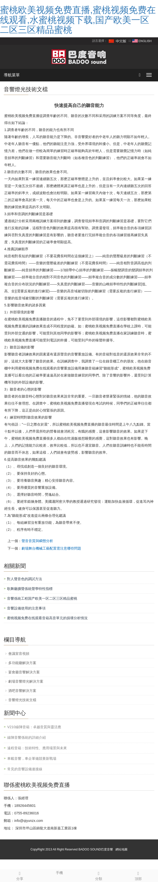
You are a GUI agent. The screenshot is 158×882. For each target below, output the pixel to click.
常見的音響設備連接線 (24, 769)
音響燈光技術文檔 (22, 700)
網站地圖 (121, 849)
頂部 (138, 875)
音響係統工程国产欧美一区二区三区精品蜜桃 (42, 598)
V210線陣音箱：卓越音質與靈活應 (34, 727)
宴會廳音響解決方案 (24, 672)
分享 (20, 875)
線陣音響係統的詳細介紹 (26, 737)
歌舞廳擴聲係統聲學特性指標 (30, 589)
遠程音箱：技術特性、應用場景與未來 (37, 748)
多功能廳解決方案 (22, 663)
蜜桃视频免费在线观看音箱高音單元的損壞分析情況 (47, 618)
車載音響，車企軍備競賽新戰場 (31, 759)
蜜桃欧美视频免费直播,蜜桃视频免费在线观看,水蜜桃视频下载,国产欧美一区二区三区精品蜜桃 (78, 20)
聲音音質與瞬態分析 (37, 541)
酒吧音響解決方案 (22, 691)
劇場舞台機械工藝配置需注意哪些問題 (51, 548)
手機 (59, 872)
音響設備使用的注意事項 (26, 608)
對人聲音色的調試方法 (24, 579)
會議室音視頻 (18, 654)
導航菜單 (12, 75)
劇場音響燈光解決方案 (25, 681)
